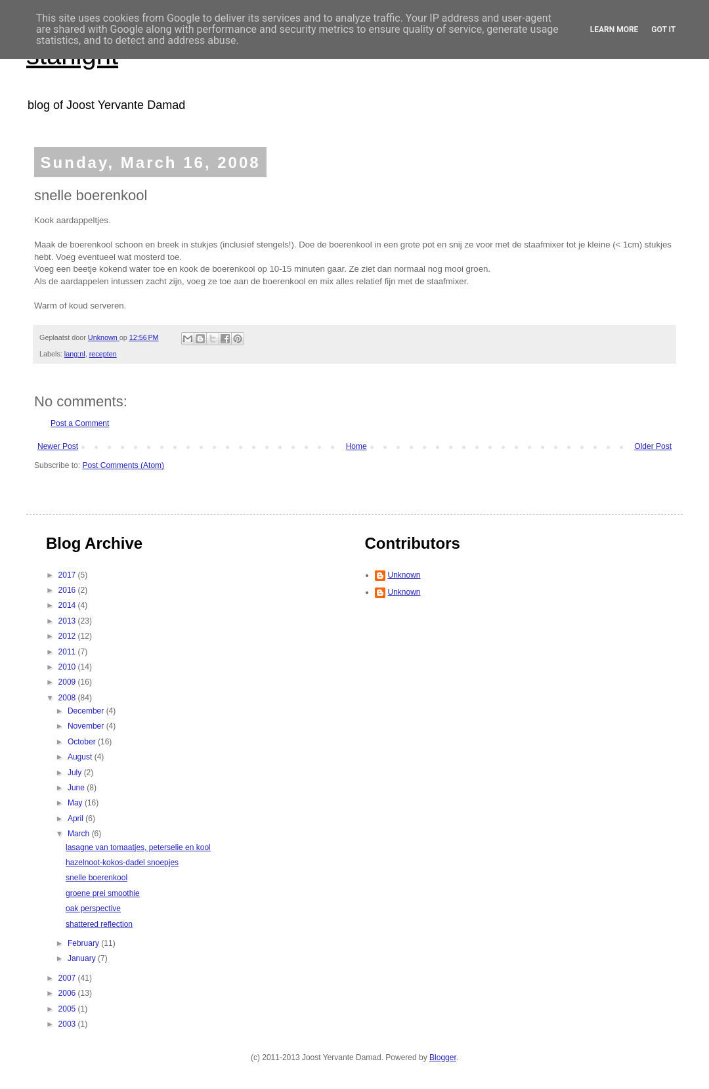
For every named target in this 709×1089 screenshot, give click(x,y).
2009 (68, 682)
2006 (68, 993)
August (81, 756)
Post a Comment (80, 423)
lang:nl (74, 354)
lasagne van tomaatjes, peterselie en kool (138, 847)
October (83, 741)
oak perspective (93, 908)
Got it (663, 29)
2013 (68, 621)
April (76, 818)
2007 (68, 978)
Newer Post (57, 446)
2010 (68, 667)
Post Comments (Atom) (123, 465)
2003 (68, 1024)
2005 (68, 1009)
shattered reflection (99, 924)
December (87, 710)
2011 (68, 651)
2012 (68, 636)
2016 (68, 590)
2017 (68, 575)
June (77, 787)
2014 (68, 605)
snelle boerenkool (96, 877)
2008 (68, 697)
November (87, 726)
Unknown (404, 575)
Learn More (614, 29)
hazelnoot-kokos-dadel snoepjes (122, 862)
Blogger (442, 1057)
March (80, 833)
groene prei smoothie (103, 893)
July (76, 772)
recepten (103, 354)
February (84, 943)
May (76, 802)
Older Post (653, 446)
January (83, 958)
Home (356, 446)
